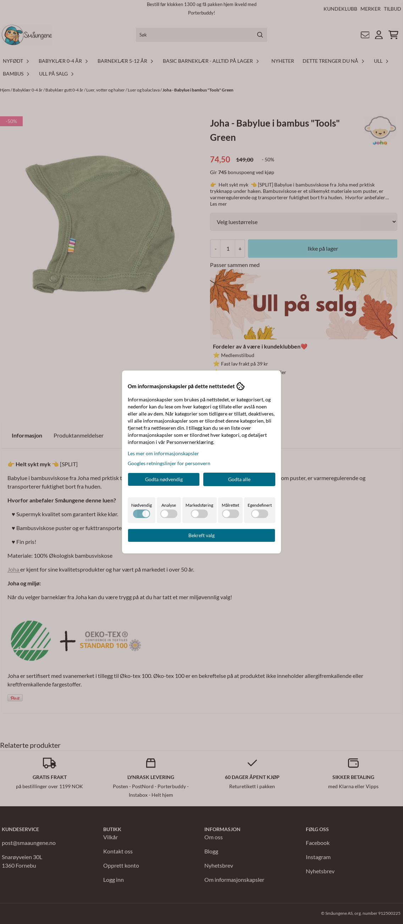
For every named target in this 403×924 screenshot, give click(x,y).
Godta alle (239, 479)
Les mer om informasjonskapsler (163, 453)
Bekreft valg (201, 535)
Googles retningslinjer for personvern (169, 463)
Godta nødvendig (164, 479)
